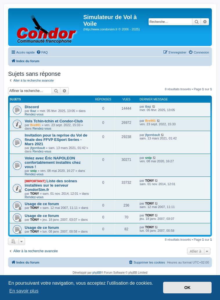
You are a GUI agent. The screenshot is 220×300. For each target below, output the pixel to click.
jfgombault (37, 148)
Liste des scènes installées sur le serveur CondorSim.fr (51, 185)
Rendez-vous (34, 114)
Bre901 (35, 125)
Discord (32, 107)
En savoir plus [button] (24, 290)
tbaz (33, 111)
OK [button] (187, 287)
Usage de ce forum (42, 204)
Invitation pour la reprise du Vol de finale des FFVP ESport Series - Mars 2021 (56, 139)
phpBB (96, 272)
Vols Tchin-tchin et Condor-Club (54, 121)
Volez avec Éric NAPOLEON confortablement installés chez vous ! (53, 162)
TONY (34, 193)
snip (33, 170)
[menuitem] (42, 52)
